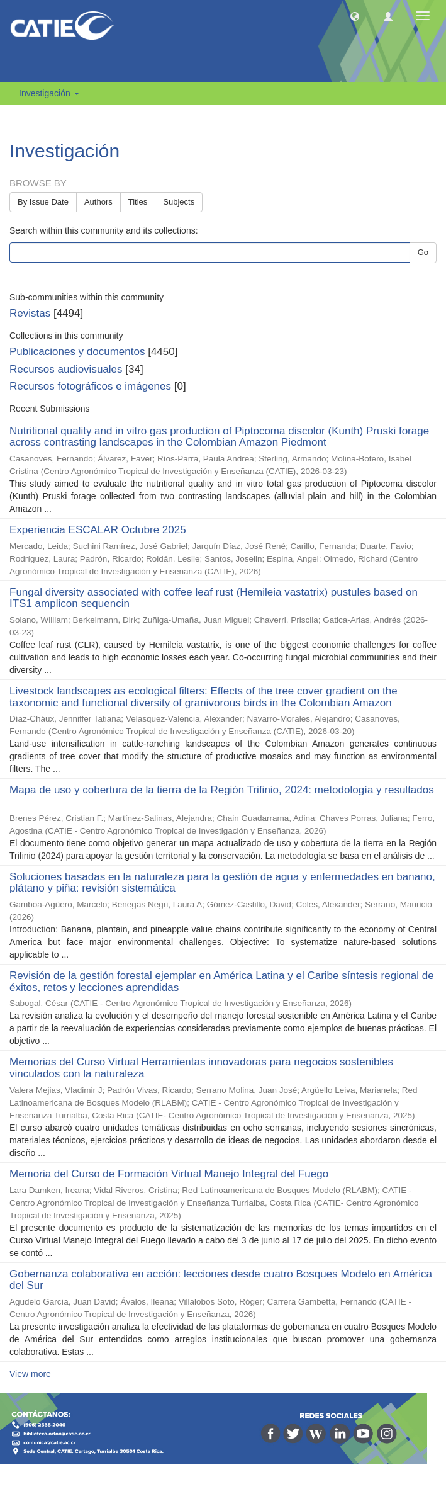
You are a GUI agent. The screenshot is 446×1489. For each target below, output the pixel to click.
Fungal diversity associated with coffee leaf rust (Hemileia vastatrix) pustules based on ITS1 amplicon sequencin (213, 598)
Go (423, 252)
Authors (98, 202)
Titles (138, 202)
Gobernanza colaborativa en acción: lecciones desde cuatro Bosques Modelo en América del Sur (220, 1280)
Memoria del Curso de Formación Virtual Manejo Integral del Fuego (168, 1174)
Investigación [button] (49, 93)
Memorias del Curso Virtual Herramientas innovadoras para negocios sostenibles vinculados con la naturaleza (201, 1068)
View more (30, 1374)
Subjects (178, 202)
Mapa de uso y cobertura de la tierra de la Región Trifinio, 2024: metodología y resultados (221, 790)
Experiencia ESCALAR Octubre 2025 (97, 530)
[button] (354, 15)
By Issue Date (43, 202)
